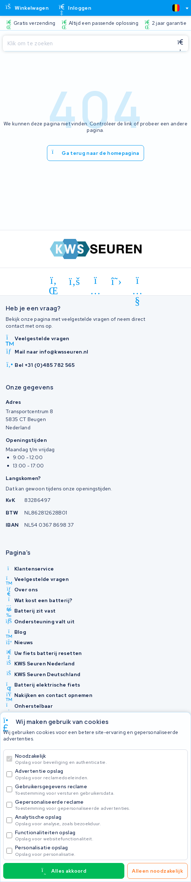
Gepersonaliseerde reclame (100, 805)
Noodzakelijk (100, 759)
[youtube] (137, 282)
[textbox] (176, 7)
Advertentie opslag (100, 774)
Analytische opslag (100, 820)
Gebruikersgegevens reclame (100, 789)
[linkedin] (53, 282)
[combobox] (177, 8)
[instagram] (95, 282)
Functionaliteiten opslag (100, 835)
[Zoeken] (87, 43)
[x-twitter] (116, 282)
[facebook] (74, 282)
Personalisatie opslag (100, 850)
